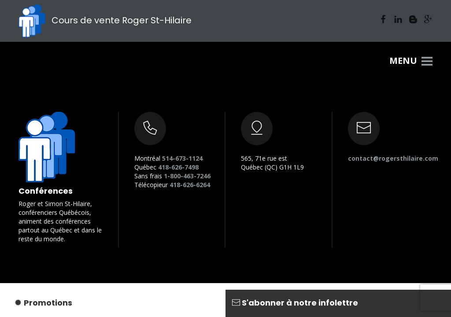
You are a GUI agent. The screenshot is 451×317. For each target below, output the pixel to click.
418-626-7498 (178, 167)
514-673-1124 (182, 158)
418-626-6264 (190, 185)
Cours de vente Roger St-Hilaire (105, 20)
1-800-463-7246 (187, 176)
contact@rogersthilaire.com (393, 158)
